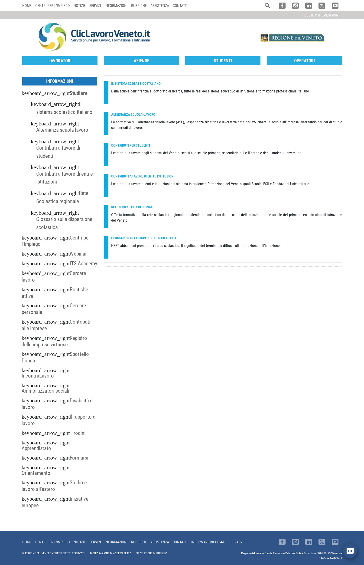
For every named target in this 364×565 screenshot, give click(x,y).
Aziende (141, 60)
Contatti (180, 5)
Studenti (223, 60)
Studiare (79, 93)
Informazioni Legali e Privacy (216, 542)
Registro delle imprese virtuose (54, 341)
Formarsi (79, 457)
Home (27, 5)
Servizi (95, 5)
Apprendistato (36, 448)
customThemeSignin (321, 15)
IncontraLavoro (38, 375)
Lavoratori (60, 60)
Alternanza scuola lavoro (62, 130)
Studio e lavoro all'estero (54, 485)
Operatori (304, 60)
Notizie (80, 5)
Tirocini (77, 433)
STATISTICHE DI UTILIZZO (151, 553)
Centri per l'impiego (52, 5)
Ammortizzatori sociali (45, 391)
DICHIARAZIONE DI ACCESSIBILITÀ (110, 553)
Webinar (78, 253)
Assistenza (159, 5)
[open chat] (350, 551)
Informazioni (116, 5)
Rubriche (139, 5)
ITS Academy (83, 263)
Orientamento (36, 473)
